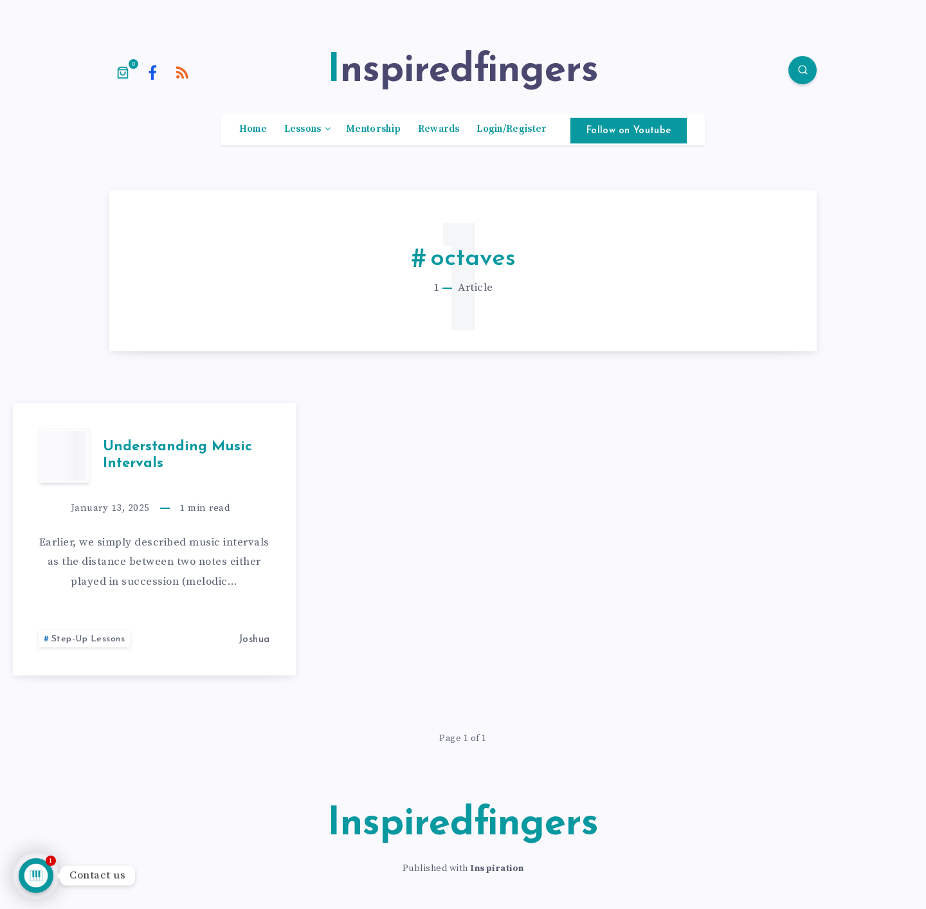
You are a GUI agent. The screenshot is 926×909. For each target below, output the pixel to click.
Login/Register (512, 129)
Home (253, 129)
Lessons (303, 129)
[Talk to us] (36, 875)
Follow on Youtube (628, 131)
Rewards (439, 129)
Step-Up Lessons (88, 639)
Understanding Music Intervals (177, 455)
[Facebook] (153, 72)
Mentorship (373, 129)
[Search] (802, 70)
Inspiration (497, 868)
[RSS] (182, 72)
